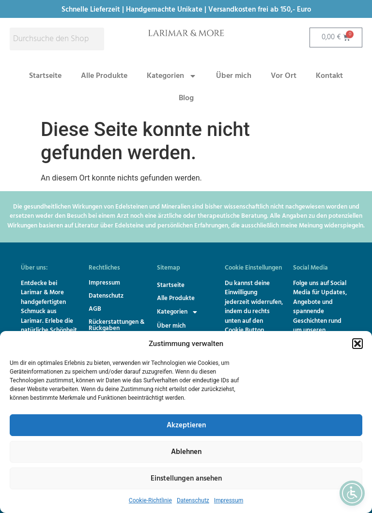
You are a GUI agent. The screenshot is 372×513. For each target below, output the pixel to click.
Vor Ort (283, 76)
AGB (95, 309)
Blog (186, 98)
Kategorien (172, 76)
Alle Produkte (104, 76)
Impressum (228, 500)
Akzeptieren (186, 425)
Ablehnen (186, 452)
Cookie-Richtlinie (150, 500)
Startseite (45, 76)
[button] (357, 343)
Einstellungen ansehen (186, 478)
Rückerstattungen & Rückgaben (116, 325)
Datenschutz (193, 500)
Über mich (233, 76)
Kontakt (329, 76)
